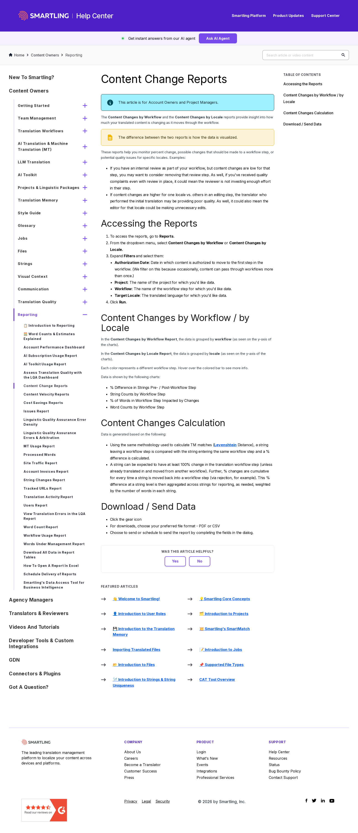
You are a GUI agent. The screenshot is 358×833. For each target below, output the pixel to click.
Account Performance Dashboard (54, 347)
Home (16, 55)
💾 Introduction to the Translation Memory (144, 631)
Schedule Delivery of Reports (50, 574)
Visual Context (32, 276)
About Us (132, 752)
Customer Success (140, 771)
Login (201, 752)
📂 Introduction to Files (134, 664)
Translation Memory (38, 200)
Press (129, 777)
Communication (33, 289)
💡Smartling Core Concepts (224, 599)
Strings (25, 263)
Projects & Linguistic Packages (48, 187)
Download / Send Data (302, 124)
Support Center (325, 15)
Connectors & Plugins (35, 673)
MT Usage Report (39, 446)
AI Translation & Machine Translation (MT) (43, 146)
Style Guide (29, 213)
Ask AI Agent (218, 38)
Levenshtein (225, 445)
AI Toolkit (27, 174)
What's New (207, 758)
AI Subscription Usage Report (50, 356)
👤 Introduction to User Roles (139, 613)
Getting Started (33, 105)
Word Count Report (41, 527)
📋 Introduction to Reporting (49, 325)
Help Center (279, 752)
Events (202, 764)
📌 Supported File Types (221, 664)
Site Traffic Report (40, 463)
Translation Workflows (40, 131)
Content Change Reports (46, 386)
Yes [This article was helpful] (175, 561)
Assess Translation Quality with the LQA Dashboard (53, 375)
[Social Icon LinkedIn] (323, 800)
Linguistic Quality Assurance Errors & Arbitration (50, 435)
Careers (131, 758)
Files (22, 251)
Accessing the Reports (302, 84)
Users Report (35, 505)
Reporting (73, 55)
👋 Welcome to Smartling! (136, 599)
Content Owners (45, 55)
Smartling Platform (249, 15)
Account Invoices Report (46, 471)
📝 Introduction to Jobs (220, 649)
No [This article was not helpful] (199, 561)
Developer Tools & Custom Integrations (41, 643)
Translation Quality (37, 302)
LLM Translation (34, 162)
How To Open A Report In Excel (51, 566)
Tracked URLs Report (43, 488)
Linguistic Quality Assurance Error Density (55, 422)
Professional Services (215, 777)
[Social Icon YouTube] (331, 801)
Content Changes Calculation (308, 113)
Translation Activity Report (48, 497)
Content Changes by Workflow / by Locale (313, 98)
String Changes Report (44, 480)
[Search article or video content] (305, 55)
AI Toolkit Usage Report (45, 364)
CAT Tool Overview (217, 679)
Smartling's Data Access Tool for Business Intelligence (54, 585)
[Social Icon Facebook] (306, 800)
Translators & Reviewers (39, 613)
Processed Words (40, 454)
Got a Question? (29, 687)
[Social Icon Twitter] (314, 800)
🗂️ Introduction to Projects (223, 613)
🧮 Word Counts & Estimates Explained (49, 336)
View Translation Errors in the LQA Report (55, 516)
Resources (278, 758)
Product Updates (288, 15)
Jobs (22, 238)
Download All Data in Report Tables (49, 554)
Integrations (207, 771)
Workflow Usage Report (45, 535)
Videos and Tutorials (34, 627)
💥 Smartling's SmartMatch (224, 628)
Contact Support (283, 777)
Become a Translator (142, 764)
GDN (14, 660)
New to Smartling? (31, 77)
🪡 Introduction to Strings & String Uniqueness (144, 682)
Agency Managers (31, 600)
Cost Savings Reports (43, 403)
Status (274, 764)
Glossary (27, 225)
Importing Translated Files (136, 649)
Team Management (37, 118)
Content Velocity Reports (46, 394)
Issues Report (36, 411)
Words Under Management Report (54, 544)
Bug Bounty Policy (285, 771)
